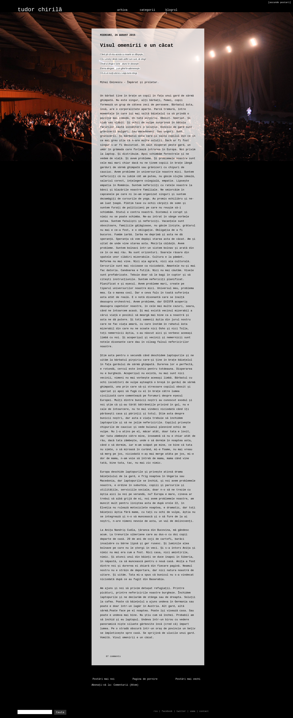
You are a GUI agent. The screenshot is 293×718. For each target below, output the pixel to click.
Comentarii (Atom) (126, 685)
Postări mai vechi (188, 679)
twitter (181, 711)
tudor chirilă (40, 10)
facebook (167, 711)
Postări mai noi (104, 679)
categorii (147, 10)
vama (192, 711)
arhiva (122, 10)
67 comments (113, 656)
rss (156, 711)
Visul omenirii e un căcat (136, 45)
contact (204, 711)
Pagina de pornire (145, 679)
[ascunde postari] (279, 2)
